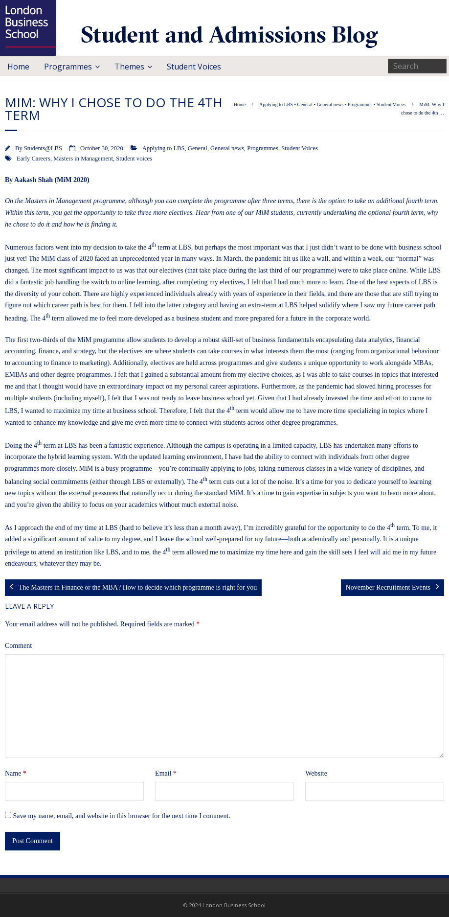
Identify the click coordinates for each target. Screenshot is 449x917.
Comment (18, 645)
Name (15, 773)
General (305, 104)
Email (166, 773)
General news (330, 104)
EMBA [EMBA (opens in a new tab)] (14, 374)
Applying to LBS (276, 104)
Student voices (134, 158)
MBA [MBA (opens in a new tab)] (421, 363)
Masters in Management (83, 158)
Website (316, 773)
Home (18, 66)
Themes (129, 66)
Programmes (68, 66)
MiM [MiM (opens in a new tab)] (48, 258)
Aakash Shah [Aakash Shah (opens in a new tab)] (33, 179)
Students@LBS (43, 148)
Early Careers (33, 158)
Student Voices (194, 66)
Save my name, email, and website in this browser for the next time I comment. (121, 816)
